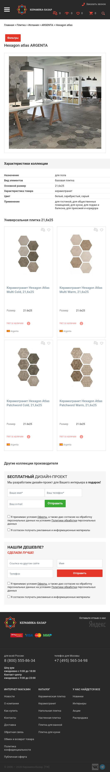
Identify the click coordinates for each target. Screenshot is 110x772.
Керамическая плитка (51, 696)
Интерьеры (79, 703)
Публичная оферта (15, 756)
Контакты (10, 717)
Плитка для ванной (50, 724)
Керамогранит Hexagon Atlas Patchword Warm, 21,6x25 (80, 403)
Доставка (10, 724)
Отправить (55, 503)
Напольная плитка (49, 710)
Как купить (11, 710)
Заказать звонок (96, 4)
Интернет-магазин (17, 689)
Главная (9, 25)
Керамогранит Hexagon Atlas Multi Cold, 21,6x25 (28, 290)
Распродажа (80, 717)
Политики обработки (64, 520)
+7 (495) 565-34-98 (71, 660)
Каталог (44, 689)
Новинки (78, 696)
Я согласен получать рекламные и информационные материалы (50, 530)
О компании (11, 703)
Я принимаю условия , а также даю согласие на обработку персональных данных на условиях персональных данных (51, 520)
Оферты (42, 516)
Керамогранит (47, 703)
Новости (9, 696)
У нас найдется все (86, 689)
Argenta (12, 331)
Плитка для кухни (49, 732)
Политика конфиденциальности (17, 748)
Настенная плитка (49, 717)
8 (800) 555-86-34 (19, 660)
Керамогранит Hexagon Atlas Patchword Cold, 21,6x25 (28, 403)
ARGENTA (47, 25)
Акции (76, 710)
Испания (33, 25)
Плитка (21, 25)
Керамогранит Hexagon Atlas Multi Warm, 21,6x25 (80, 290)
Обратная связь (14, 732)
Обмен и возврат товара (19, 739)
